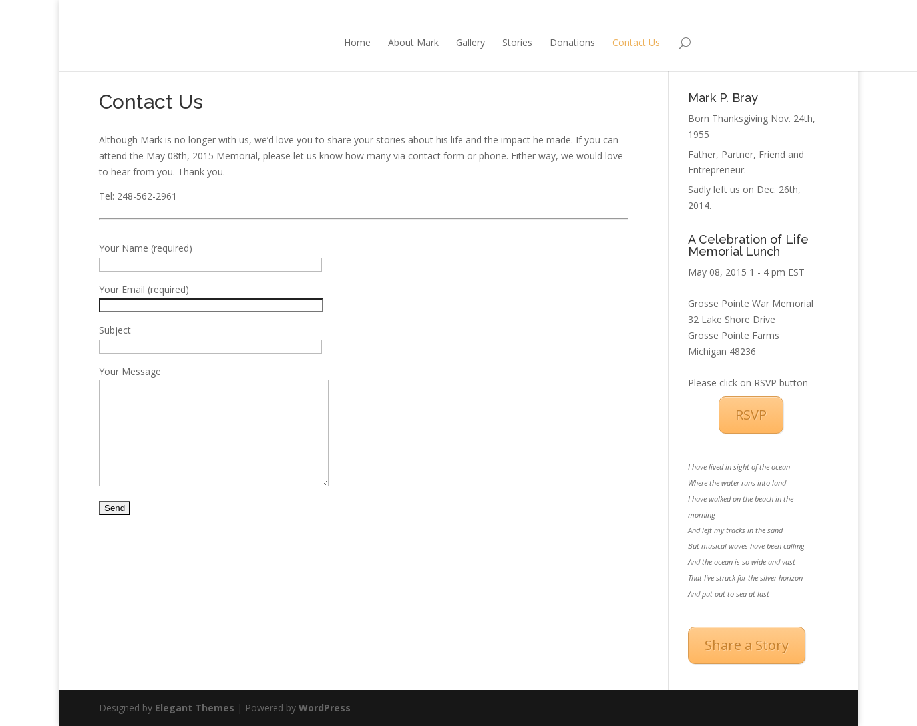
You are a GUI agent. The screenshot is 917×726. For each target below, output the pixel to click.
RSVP (751, 415)
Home (299, 42)
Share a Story (747, 645)
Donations (514, 42)
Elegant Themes (194, 707)
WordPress (325, 707)
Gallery (412, 42)
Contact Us (578, 42)
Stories (459, 42)
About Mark (355, 42)
